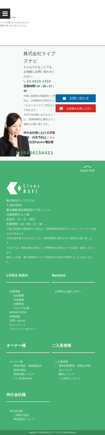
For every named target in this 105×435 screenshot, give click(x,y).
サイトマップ (17, 324)
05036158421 (37, 152)
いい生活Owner (22, 378)
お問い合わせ (17, 320)
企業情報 (14, 291)
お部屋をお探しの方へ (68, 291)
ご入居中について (69, 378)
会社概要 (18, 295)
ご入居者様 (61, 361)
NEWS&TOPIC (18, 312)
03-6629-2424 (39, 81)
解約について (67, 374)
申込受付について (24, 419)
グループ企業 (21, 308)
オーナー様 (16, 361)
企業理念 (18, 303)
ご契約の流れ (21, 415)
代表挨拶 (18, 299)
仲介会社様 (16, 411)
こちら (50, 137)
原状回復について (24, 374)
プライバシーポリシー (22, 328)
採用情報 (14, 316)
